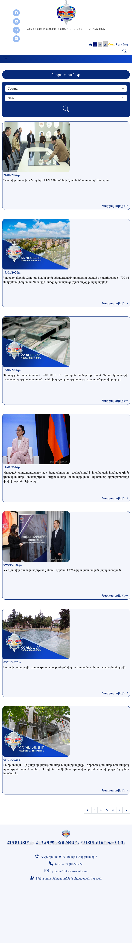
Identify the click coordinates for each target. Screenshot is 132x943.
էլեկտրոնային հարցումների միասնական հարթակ (69, 878)
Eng (125, 44)
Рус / (119, 44)
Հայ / (111, 44)
